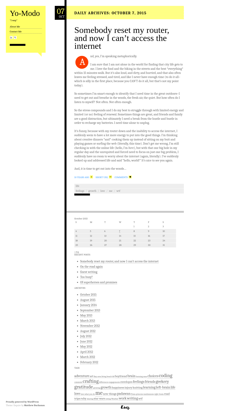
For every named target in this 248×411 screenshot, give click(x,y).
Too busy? (86, 277)
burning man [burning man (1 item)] (141, 376)
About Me (15, 26)
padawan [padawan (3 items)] (123, 393)
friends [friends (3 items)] (150, 381)
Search (15, 37)
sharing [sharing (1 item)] (90, 398)
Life (77, 186)
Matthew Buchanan (34, 405)
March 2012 (87, 357)
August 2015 (87, 300)
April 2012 (86, 352)
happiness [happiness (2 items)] (118, 387)
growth (92, 191)
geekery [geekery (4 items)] (162, 381)
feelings (80, 191)
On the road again (91, 266)
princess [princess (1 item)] (139, 394)
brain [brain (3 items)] (132, 376)
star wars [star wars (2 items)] (99, 398)
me (110, 191)
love (103, 191)
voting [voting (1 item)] (108, 398)
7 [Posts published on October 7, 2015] (119, 231)
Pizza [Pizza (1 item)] (133, 394)
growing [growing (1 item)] (96, 388)
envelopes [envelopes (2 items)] (126, 382)
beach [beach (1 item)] (109, 376)
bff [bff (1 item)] (113, 376)
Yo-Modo (25, 13)
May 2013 (86, 315)
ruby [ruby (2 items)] (83, 398)
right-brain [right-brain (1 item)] (159, 394)
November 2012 (90, 326)
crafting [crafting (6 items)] (91, 381)
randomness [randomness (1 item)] (148, 394)
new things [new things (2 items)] (110, 394)
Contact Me (16, 31)
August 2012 (87, 331)
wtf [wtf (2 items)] (140, 398)
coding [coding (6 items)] (165, 375)
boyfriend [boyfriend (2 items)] (121, 376)
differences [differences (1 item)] (103, 382)
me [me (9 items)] (99, 393)
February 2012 (89, 362)
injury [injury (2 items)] (128, 387)
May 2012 (86, 346)
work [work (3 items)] (123, 398)
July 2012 (86, 336)
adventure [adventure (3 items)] (81, 376)
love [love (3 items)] (77, 393)
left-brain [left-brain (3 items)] (163, 387)
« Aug (76, 252)
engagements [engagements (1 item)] (114, 382)
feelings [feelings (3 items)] (138, 381)
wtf (118, 191)
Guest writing (88, 272)
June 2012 (86, 341)
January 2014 (88, 305)
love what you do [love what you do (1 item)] (88, 394)
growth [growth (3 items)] (106, 387)
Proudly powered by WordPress (22, 401)
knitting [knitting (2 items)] (138, 387)
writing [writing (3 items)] (132, 398)
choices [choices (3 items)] (152, 376)
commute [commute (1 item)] (78, 382)
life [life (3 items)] (173, 387)
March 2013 (87, 320)
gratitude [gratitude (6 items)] (83, 387)
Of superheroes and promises (98, 282)
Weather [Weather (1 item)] (115, 398)
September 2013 (90, 310)
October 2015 (88, 294)
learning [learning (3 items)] (149, 387)
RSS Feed (11, 37)
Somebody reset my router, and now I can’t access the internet (121, 38)
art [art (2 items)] (91, 376)
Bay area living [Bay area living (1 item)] (100, 376)
